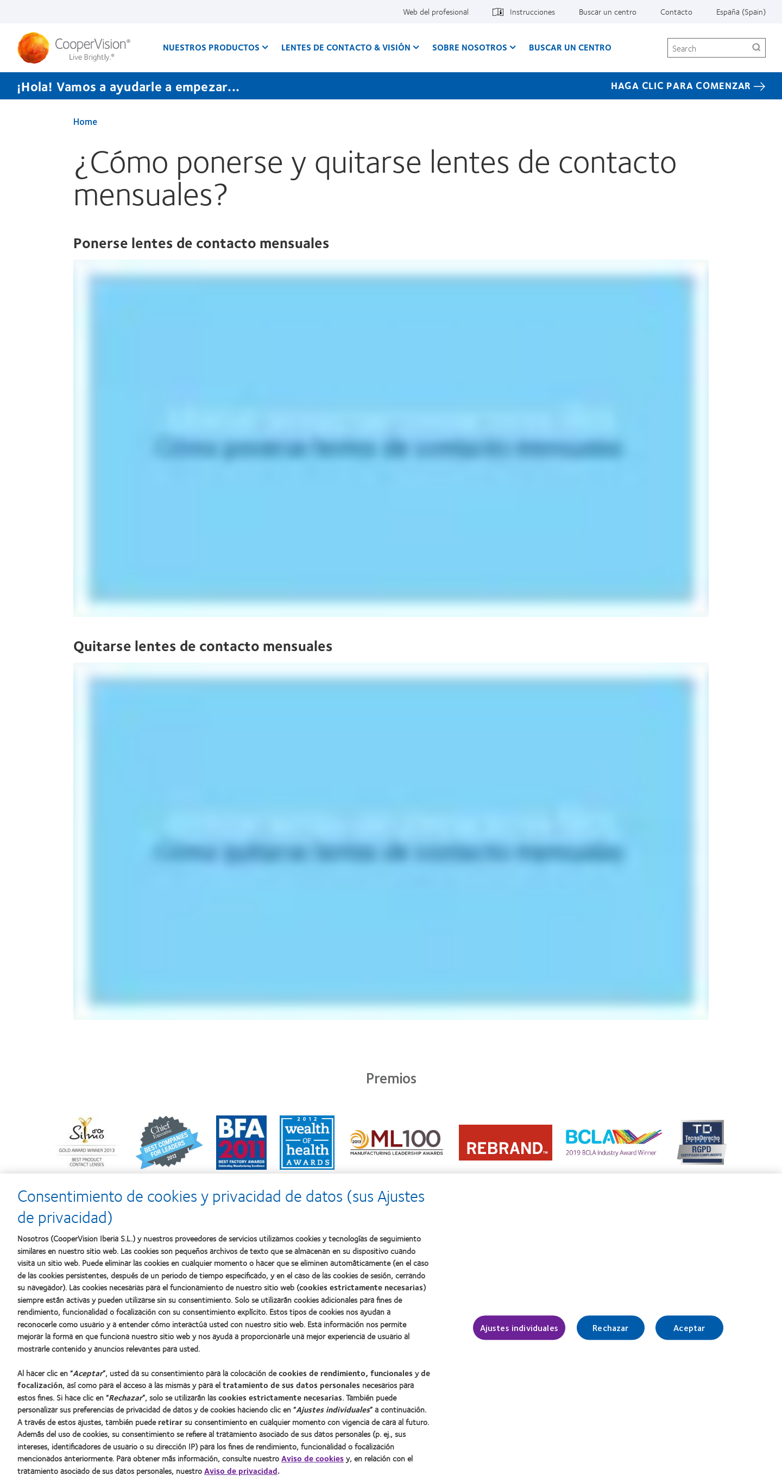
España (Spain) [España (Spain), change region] (741, 11)
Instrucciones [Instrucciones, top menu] (532, 11)
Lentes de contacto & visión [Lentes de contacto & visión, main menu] (346, 47)
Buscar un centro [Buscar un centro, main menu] (570, 47)
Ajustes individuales (519, 1327)
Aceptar (689, 1327)
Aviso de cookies (312, 1458)
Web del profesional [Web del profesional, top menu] (436, 11)
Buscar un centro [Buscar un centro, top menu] (607, 11)
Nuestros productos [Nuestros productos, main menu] (211, 47)
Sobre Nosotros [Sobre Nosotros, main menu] (469, 47)
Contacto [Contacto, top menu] (676, 11)
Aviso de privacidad (241, 1470)
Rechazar (610, 1327)
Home (85, 121)
